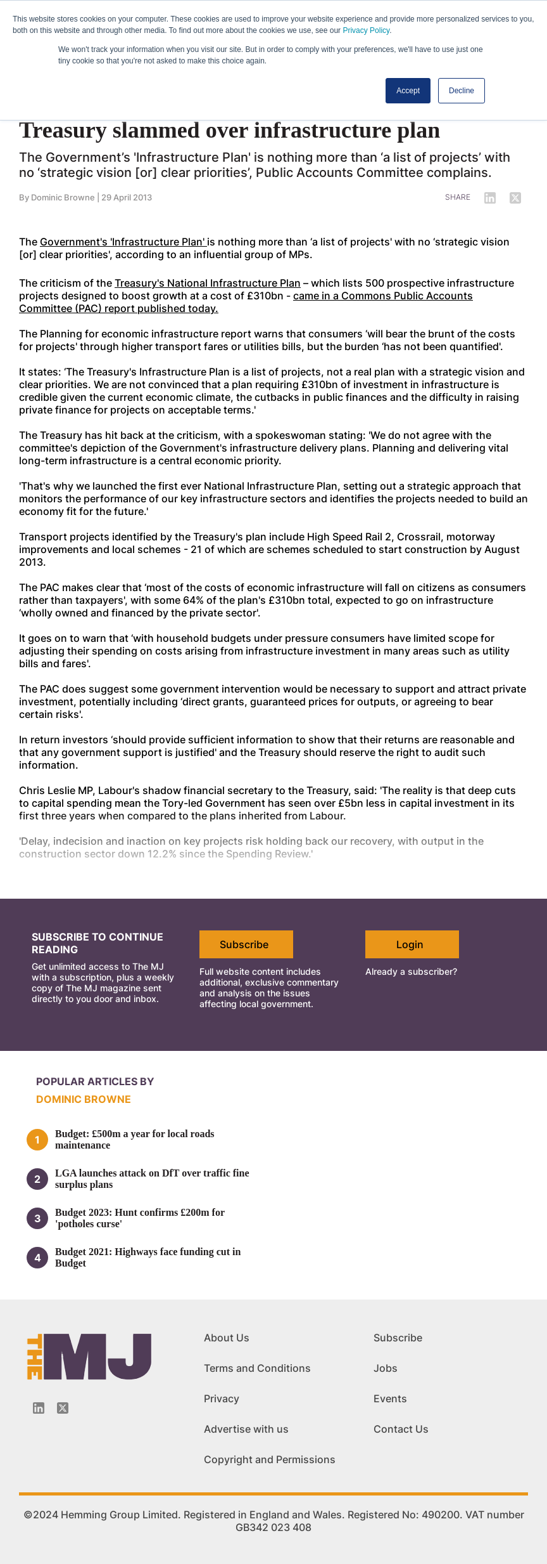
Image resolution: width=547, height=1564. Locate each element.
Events (390, 1398)
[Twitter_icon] (62, 1408)
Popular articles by (95, 1081)
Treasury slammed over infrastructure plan (229, 130)
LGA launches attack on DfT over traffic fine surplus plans (152, 1179)
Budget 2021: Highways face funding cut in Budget (148, 1257)
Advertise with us (246, 1429)
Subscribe (244, 944)
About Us (226, 1337)
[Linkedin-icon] (38, 1408)
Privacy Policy (366, 30)
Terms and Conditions (257, 1368)
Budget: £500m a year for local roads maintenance (135, 1139)
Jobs (386, 1368)
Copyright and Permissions (270, 1459)
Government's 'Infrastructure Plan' (123, 241)
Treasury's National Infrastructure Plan (208, 283)
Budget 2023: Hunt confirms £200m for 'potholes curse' (140, 1218)
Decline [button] (461, 90)
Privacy (221, 1398)
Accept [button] (408, 90)
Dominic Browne (63, 197)
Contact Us (401, 1429)
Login (410, 944)
